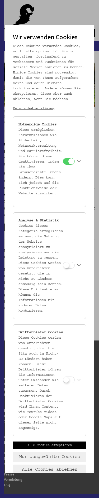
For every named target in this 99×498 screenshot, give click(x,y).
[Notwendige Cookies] (69, 161)
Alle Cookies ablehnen (49, 469)
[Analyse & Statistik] (69, 265)
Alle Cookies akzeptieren (49, 445)
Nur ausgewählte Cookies (49, 457)
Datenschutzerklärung (34, 108)
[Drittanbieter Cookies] (69, 380)
